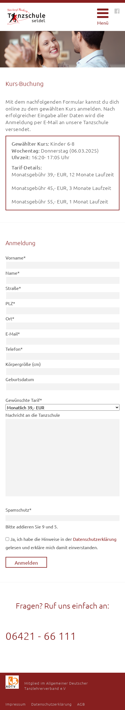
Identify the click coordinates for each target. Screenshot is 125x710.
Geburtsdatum (20, 379)
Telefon (14, 349)
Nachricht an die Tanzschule (33, 415)
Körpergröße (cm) (23, 364)
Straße (13, 288)
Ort (10, 318)
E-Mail (13, 333)
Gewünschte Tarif (24, 400)
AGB (81, 704)
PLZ (10, 303)
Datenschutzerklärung (94, 539)
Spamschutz (19, 509)
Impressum (16, 704)
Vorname (16, 257)
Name (13, 273)
